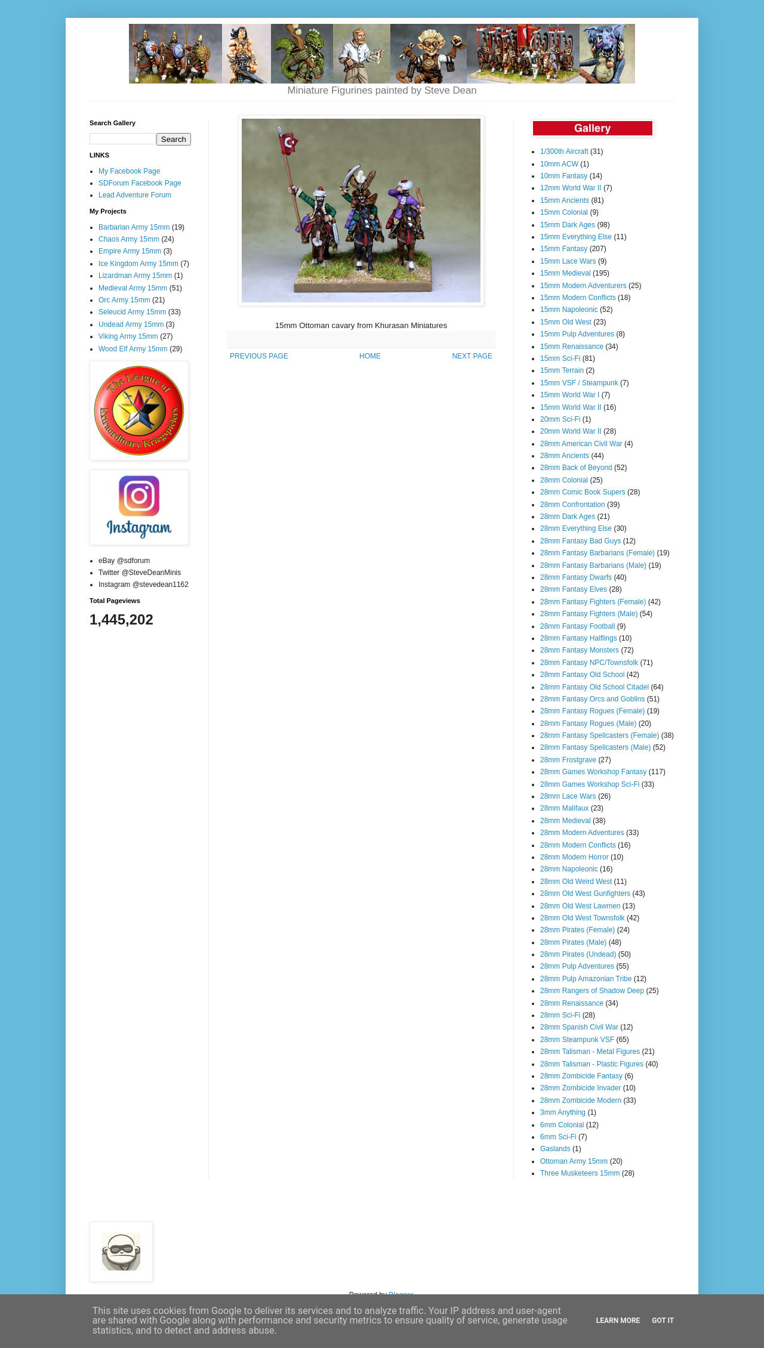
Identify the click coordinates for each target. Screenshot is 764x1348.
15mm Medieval (565, 273)
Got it (663, 1320)
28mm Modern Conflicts (578, 845)
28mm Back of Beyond (576, 467)
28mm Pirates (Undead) (578, 954)
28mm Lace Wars (568, 796)
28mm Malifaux (564, 808)
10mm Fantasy (563, 176)
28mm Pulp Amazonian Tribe (585, 979)
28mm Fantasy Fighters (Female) (593, 602)
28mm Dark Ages (567, 516)
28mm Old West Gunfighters (585, 893)
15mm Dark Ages (567, 225)
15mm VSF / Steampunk (579, 383)
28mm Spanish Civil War (579, 1027)
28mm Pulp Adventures (577, 966)
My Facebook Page (129, 171)
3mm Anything (563, 1112)
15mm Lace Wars (568, 261)
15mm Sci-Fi (560, 358)
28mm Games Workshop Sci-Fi (589, 784)
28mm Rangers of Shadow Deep (592, 991)
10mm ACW (559, 164)
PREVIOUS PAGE (259, 356)
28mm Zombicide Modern (580, 1100)
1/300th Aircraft (564, 151)
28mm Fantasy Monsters (579, 650)
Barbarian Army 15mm (134, 227)
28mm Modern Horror (574, 857)
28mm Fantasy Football (577, 626)
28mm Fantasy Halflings (578, 638)
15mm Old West (566, 322)
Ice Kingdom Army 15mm (138, 263)
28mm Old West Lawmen (580, 906)
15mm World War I (569, 395)
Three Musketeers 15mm (580, 1173)
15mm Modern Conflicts (578, 297)
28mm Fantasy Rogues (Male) (588, 723)
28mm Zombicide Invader (580, 1088)
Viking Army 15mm (128, 336)
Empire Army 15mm (129, 251)
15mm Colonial (564, 212)
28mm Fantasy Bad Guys (580, 541)
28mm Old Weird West (576, 881)
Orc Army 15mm (124, 300)
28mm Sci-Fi (560, 1015)
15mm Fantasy (563, 249)
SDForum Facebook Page (139, 183)
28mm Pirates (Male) (573, 942)
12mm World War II (571, 188)
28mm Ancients (564, 456)
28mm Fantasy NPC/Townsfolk (589, 662)
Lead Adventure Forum (134, 195)
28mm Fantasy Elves (573, 589)
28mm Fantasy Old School (582, 674)
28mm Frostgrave (568, 760)
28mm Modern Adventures (582, 832)
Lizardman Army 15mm (135, 275)
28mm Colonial (564, 480)
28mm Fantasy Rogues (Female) (592, 711)
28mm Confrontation (572, 504)
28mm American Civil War (581, 444)
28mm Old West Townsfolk (582, 918)
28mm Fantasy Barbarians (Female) (597, 553)
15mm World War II (571, 407)
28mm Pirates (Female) (577, 930)
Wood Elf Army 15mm (133, 349)
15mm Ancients (564, 200)
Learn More (618, 1320)
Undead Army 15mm (131, 324)
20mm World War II (571, 431)
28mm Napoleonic (569, 869)
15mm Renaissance (571, 346)
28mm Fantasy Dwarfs (576, 577)
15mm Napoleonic (569, 309)
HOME (370, 356)
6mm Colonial (562, 1125)
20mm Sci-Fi (560, 419)
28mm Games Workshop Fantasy (593, 772)
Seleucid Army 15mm (132, 312)
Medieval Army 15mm (132, 288)
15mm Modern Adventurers (583, 286)
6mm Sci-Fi (558, 1137)
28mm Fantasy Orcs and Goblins (592, 699)
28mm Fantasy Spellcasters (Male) (595, 747)
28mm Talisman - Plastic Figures (591, 1064)
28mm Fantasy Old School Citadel (594, 687)
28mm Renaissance (571, 1003)
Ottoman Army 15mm (574, 1161)
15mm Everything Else (576, 237)
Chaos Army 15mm (128, 239)
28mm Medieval (565, 821)
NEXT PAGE (472, 356)
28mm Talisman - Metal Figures (590, 1051)
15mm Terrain (562, 370)
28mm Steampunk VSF (577, 1039)
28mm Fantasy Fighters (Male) (588, 614)
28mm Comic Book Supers (583, 492)
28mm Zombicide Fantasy (581, 1076)
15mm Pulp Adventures (577, 334)
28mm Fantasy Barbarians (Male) (593, 565)
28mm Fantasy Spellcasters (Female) (599, 735)
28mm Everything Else (576, 528)
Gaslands (555, 1149)
